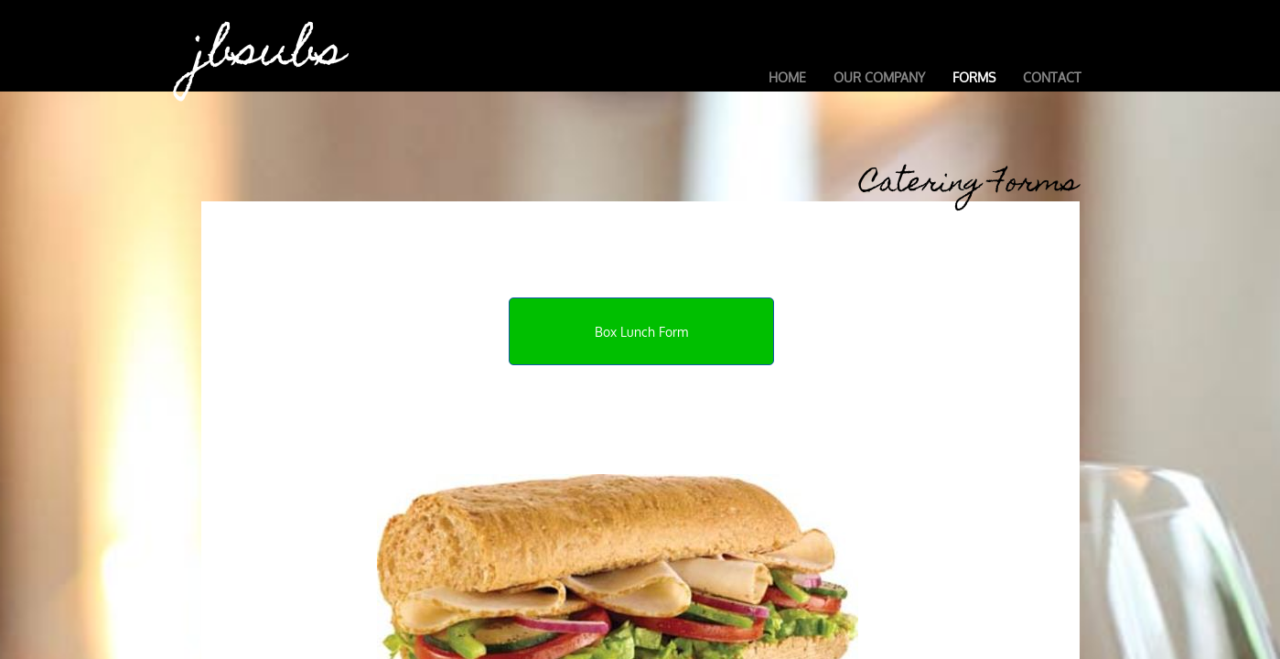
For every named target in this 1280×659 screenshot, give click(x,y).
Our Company (879, 77)
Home (787, 77)
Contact (1052, 77)
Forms (973, 77)
